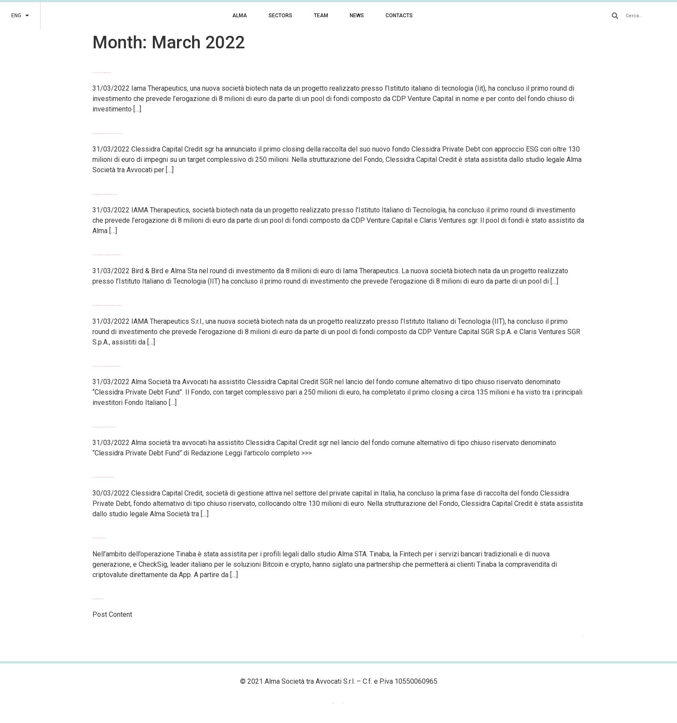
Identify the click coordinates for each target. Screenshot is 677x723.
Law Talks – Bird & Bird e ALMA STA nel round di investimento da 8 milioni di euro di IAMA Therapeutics (107, 305)
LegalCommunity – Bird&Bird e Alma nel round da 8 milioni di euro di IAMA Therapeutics (104, 194)
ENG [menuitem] (333, 703)
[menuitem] (20, 15)
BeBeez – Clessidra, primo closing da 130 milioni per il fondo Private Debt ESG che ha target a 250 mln (107, 133)
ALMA (239, 16)
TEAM (321, 16)
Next (583, 635)
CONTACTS (399, 16)
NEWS (357, 16)
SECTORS (280, 16)
